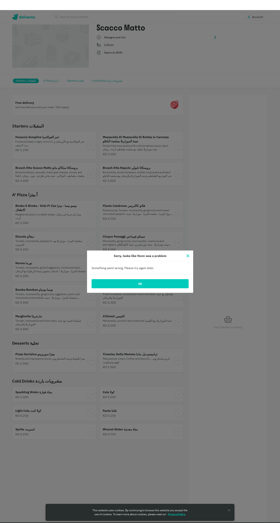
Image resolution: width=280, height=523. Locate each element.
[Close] (188, 245)
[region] (140, 502)
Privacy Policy (176, 504)
